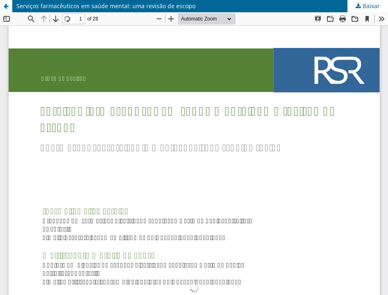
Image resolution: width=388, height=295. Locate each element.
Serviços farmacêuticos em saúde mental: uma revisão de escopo (105, 6)
